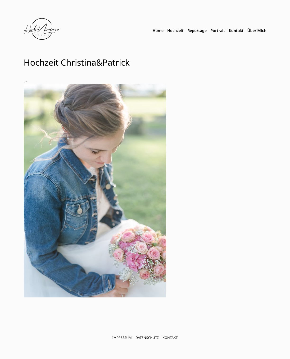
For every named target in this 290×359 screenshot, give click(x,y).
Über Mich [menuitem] (256, 30)
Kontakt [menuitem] (236, 30)
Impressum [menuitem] (122, 337)
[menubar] (209, 31)
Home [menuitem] (158, 30)
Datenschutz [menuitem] (147, 337)
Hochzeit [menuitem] (175, 30)
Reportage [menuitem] (197, 30)
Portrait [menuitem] (217, 30)
